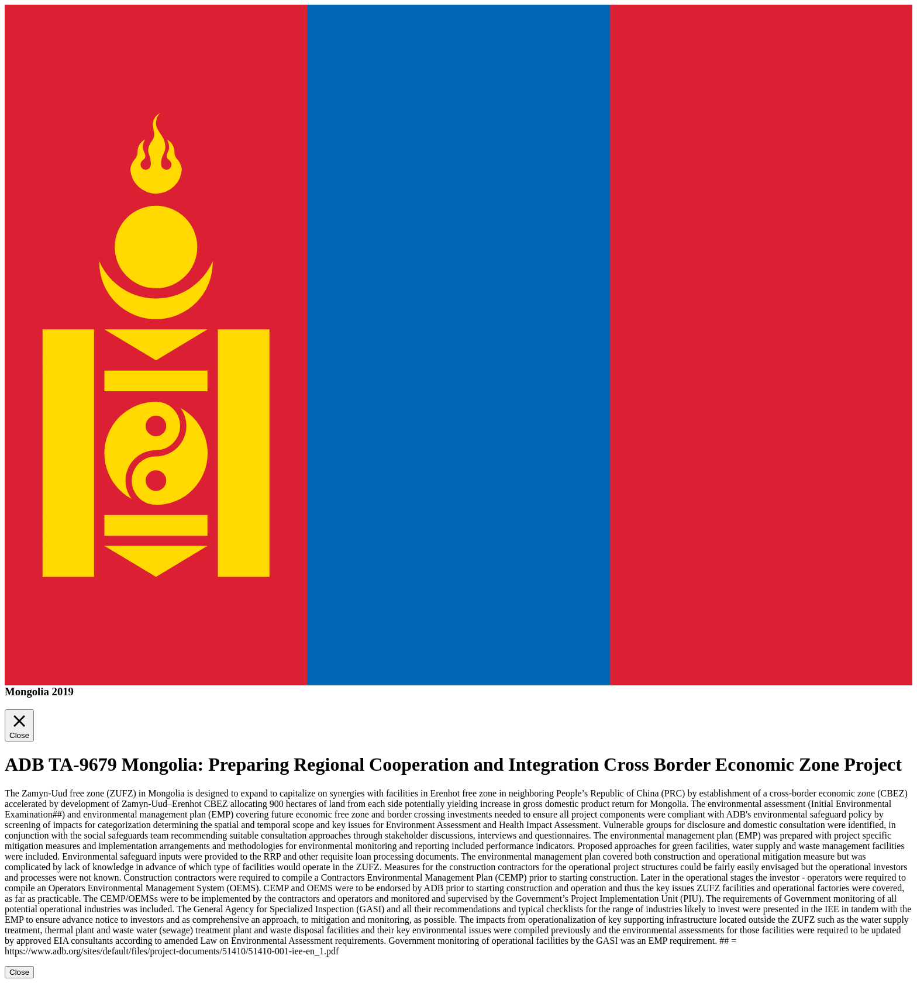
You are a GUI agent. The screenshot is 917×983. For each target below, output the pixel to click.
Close (19, 972)
